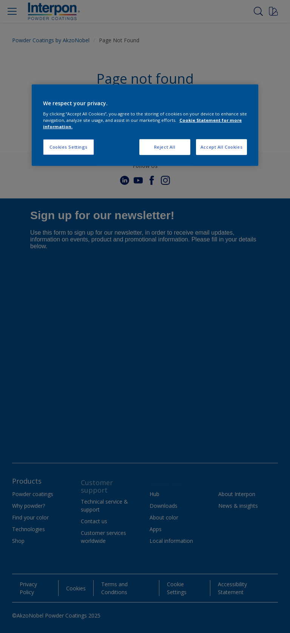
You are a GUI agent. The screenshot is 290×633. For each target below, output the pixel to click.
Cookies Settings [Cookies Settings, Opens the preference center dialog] (68, 147)
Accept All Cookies (221, 147)
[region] (145, 125)
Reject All (165, 147)
